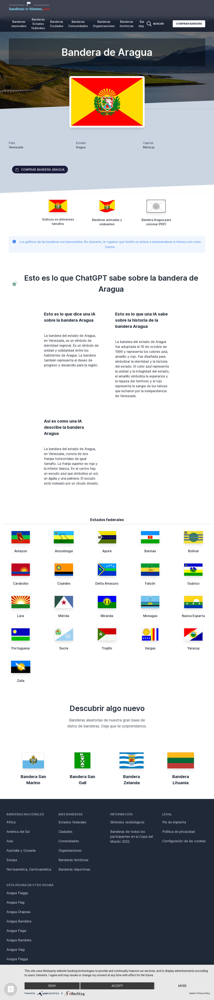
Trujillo (107, 648)
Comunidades (69, 841)
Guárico (193, 583)
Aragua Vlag (16, 949)
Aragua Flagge (17, 893)
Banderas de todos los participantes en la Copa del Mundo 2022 (131, 836)
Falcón (150, 583)
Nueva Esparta (193, 616)
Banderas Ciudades (56, 24)
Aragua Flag (15, 902)
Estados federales (72, 822)
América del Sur (18, 832)
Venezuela (16, 147)
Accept (117, 986)
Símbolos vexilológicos (127, 822)
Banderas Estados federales (38, 24)
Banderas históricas (127, 24)
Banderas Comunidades (78, 24)
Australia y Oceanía (21, 850)
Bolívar (193, 551)
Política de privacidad (178, 832)
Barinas (150, 551)
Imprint (192, 993)
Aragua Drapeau (18, 912)
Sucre (63, 648)
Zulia (20, 681)
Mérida (63, 616)
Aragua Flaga (16, 931)
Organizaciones (70, 850)
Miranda (107, 616)
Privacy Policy (203, 993)
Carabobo (20, 583)
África (11, 822)
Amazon (20, 551)
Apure (107, 551)
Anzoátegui (64, 551)
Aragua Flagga (17, 959)
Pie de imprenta (174, 822)
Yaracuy (193, 648)
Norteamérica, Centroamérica (29, 869)
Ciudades (65, 832)
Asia (10, 841)
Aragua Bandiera (19, 921)
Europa (12, 860)
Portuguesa (20, 648)
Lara (20, 616)
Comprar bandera (189, 23)
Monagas (150, 616)
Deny (52, 986)
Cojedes (63, 583)
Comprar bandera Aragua (40, 169)
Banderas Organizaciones (104, 24)
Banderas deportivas (74, 869)
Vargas (150, 648)
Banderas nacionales (18, 24)
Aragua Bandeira (19, 940)
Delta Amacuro (106, 583)
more (182, 986)
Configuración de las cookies (184, 841)
